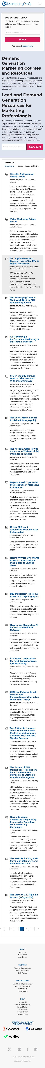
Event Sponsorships (22, 986)
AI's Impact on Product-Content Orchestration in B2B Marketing (23, 661)
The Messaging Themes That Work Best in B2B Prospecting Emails (23, 300)
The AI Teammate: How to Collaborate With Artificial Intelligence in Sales (24, 451)
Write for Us (22, 989)
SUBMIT (22, 40)
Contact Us (22, 1002)
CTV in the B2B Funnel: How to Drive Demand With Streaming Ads (22, 378)
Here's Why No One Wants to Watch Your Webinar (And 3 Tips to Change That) (24, 562)
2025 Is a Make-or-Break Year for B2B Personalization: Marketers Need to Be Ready (24, 696)
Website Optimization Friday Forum (22, 175)
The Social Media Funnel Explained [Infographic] (23, 419)
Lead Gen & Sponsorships (22, 984)
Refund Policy (22, 1007)
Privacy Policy (22, 1012)
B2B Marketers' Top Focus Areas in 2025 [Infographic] (25, 595)
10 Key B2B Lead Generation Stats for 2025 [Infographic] (24, 529)
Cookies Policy (22, 1014)
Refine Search (9, 166)
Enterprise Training (22, 970)
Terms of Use (22, 1009)
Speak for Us (22, 991)
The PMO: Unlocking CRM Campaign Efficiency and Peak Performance (24, 861)
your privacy (27, 46)
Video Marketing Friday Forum (23, 220)
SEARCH (35, 146)
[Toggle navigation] (40, 4)
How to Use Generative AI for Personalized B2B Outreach (24, 627)
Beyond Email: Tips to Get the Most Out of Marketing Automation (24, 485)
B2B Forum (22, 973)
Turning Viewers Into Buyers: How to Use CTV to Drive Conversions (24, 261)
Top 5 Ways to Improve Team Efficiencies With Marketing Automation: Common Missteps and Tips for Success (23, 733)
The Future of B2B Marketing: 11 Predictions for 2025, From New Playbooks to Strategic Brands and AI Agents (23, 772)
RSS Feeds (22, 955)
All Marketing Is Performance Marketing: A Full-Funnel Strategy (24, 339)
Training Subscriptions (22, 968)
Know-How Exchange (22, 1004)
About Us (22, 952)
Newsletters (22, 957)
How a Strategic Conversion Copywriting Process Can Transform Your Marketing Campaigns (23, 822)
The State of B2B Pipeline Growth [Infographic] (24, 896)
